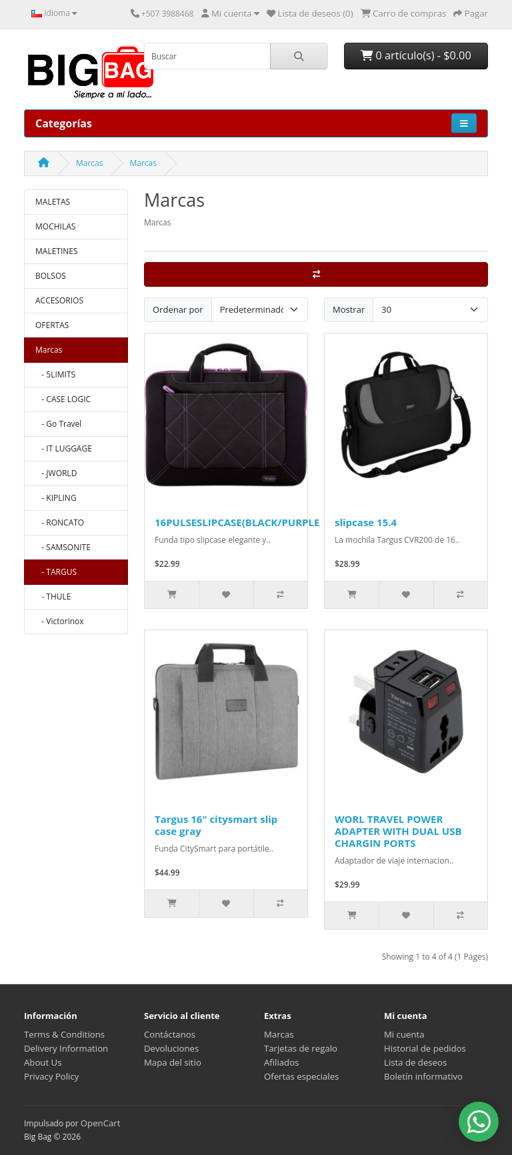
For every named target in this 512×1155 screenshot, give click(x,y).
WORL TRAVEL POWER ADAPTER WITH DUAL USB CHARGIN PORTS (398, 831)
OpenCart (101, 1123)
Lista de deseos (415, 1062)
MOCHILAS (55, 226)
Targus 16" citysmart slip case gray (216, 825)
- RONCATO (59, 522)
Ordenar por (178, 309)
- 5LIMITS (55, 374)
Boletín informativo (423, 1076)
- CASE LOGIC (63, 399)
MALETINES (56, 251)
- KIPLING (56, 497)
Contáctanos (169, 1034)
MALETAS (52, 201)
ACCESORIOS (59, 300)
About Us (42, 1062)
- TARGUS (56, 572)
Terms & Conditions (64, 1034)
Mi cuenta (404, 1034)
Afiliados (281, 1062)
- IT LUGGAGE (63, 448)
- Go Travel (58, 423)
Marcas (89, 163)
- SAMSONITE (63, 547)
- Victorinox (59, 621)
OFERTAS (52, 325)
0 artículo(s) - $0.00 (416, 55)
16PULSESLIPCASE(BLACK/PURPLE (237, 522)
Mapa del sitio (172, 1062)
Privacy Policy (51, 1076)
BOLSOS (50, 275)
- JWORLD (56, 473)
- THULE (53, 596)
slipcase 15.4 (366, 522)
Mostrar (349, 309)
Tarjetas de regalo (300, 1048)
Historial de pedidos (425, 1048)
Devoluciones (171, 1048)
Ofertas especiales (301, 1076)
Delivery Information (66, 1048)
